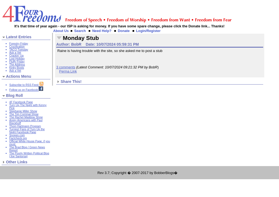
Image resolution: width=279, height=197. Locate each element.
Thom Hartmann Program (25, 126)
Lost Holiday (17, 58)
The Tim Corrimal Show (23, 114)
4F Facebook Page (21, 102)
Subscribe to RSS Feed (26, 84)
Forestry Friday (18, 43)
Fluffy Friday (17, 61)
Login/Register (148, 31)
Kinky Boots (16, 67)
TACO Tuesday (18, 49)
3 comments (65, 67)
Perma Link (68, 71)
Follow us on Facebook (26, 89)
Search (80, 31)
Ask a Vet (15, 52)
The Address (17, 64)
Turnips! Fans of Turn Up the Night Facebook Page (27, 131)
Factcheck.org (18, 138)
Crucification (17, 46)
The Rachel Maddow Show (26, 117)
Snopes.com (17, 135)
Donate (124, 31)
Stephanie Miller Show (23, 111)
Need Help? (101, 31)
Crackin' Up (16, 55)
